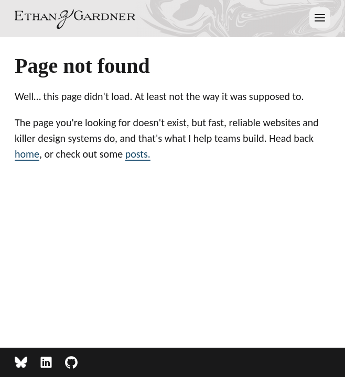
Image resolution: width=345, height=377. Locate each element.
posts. (137, 154)
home (27, 154)
